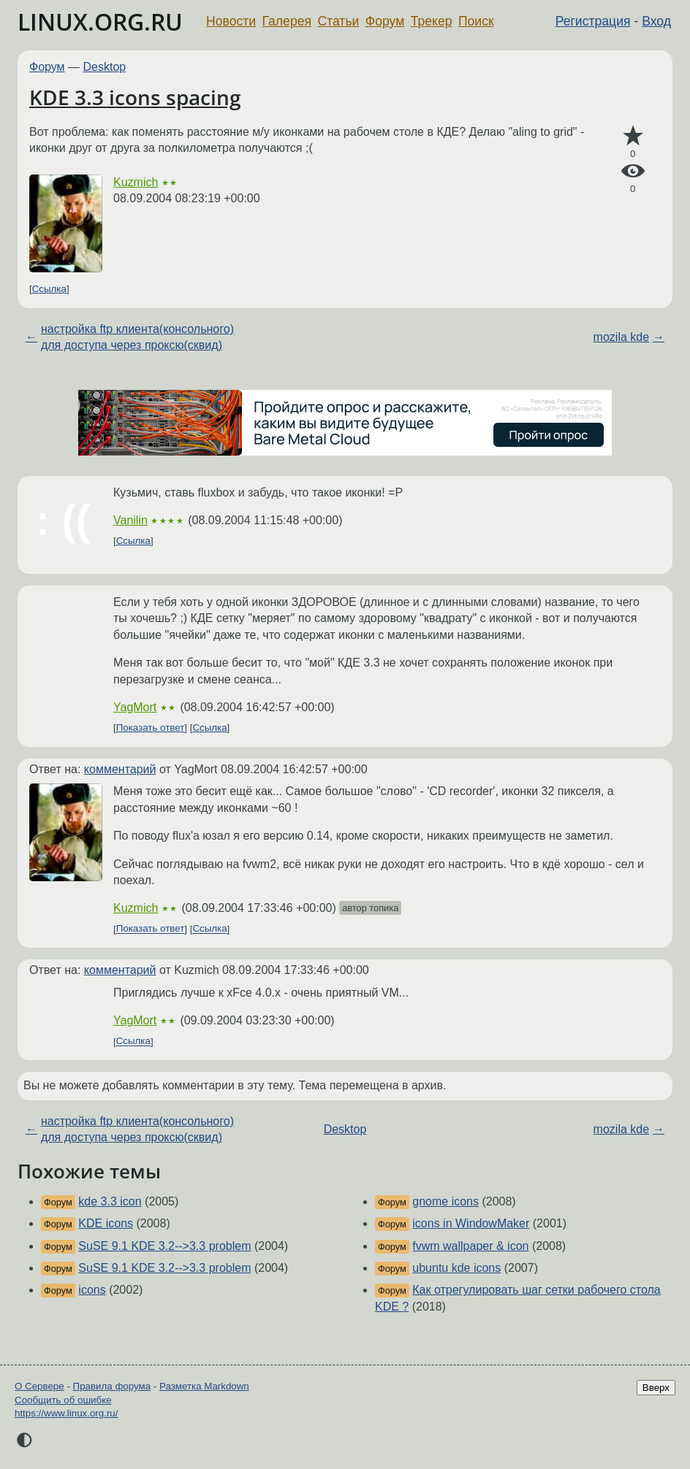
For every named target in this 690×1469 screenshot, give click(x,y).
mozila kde (621, 337)
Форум (384, 21)
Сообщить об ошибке (63, 1400)
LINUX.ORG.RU (100, 21)
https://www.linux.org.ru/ (66, 1413)
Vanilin (130, 520)
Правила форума (112, 1386)
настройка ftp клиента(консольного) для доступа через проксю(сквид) (137, 337)
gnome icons (445, 1201)
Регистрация (593, 21)
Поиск (476, 21)
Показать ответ (150, 727)
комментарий (120, 769)
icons (91, 1290)
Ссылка (49, 288)
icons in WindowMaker (470, 1223)
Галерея (286, 21)
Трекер (431, 21)
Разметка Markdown (204, 1386)
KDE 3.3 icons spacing (135, 97)
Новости (231, 21)
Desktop (104, 67)
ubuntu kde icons (456, 1268)
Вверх (656, 1387)
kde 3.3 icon (109, 1201)
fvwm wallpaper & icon (470, 1246)
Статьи (338, 21)
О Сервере (39, 1386)
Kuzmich (135, 182)
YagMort (134, 707)
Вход (656, 21)
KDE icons (105, 1223)
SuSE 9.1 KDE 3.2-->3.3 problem (164, 1246)
